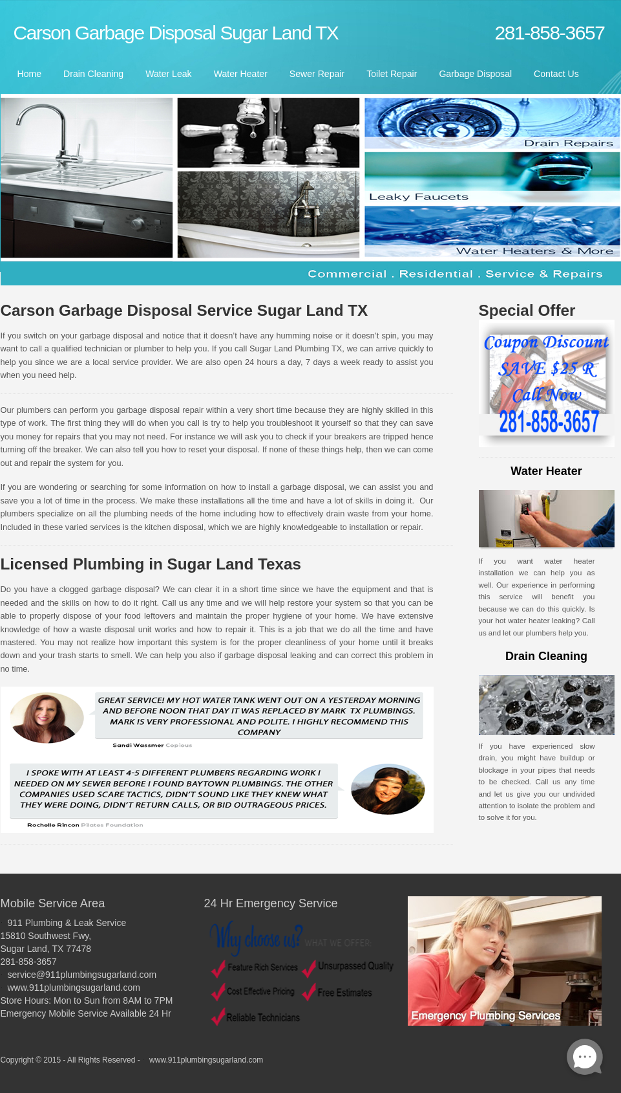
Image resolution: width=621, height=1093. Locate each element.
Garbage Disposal (475, 74)
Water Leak (168, 74)
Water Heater (241, 74)
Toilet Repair (391, 74)
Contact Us (556, 74)
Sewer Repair (316, 74)
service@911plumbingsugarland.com (82, 974)
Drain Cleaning (93, 74)
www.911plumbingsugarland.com (74, 987)
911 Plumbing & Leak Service (67, 923)
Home (29, 74)
